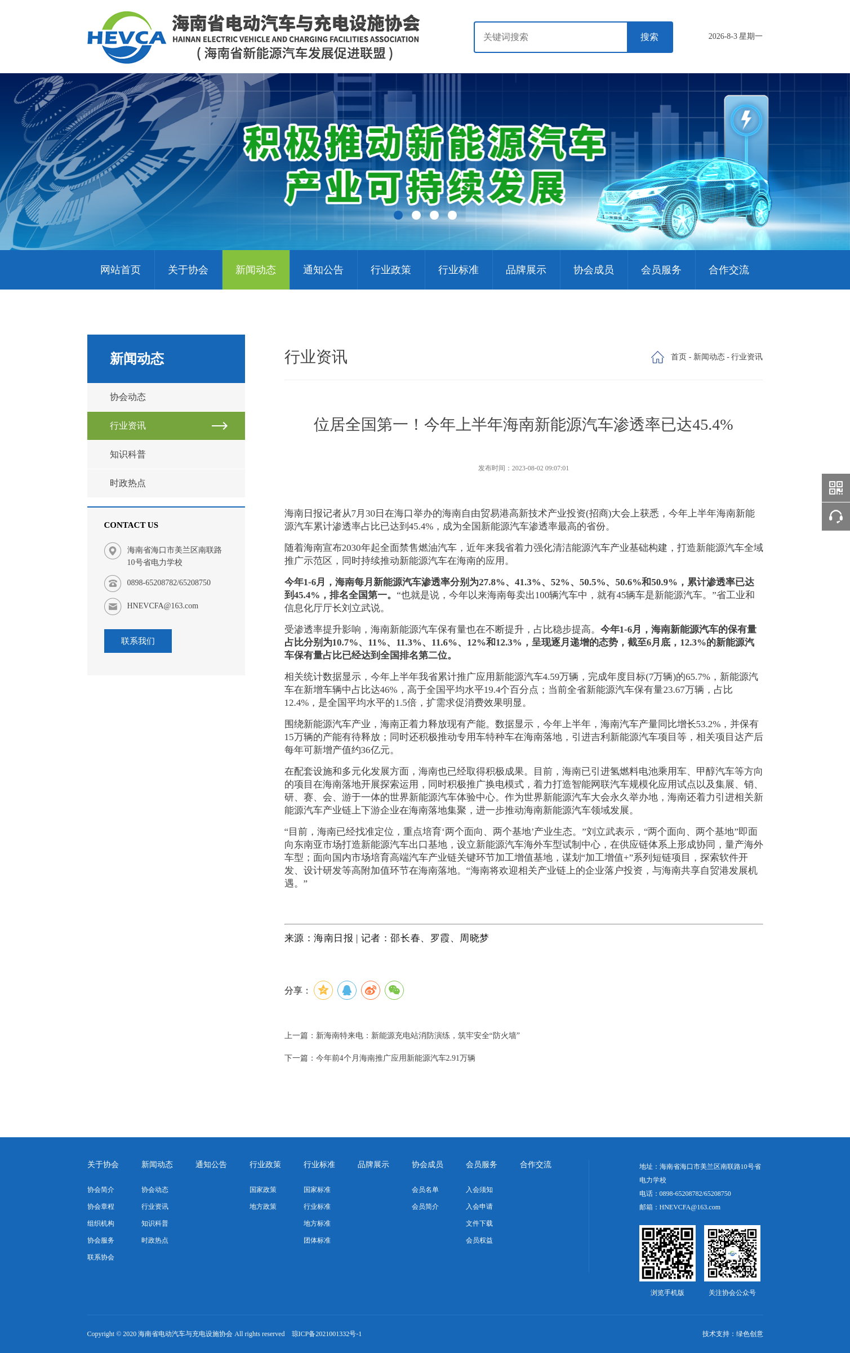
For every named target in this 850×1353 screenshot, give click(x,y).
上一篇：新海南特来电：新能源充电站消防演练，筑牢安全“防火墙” (402, 1035)
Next (810, 163)
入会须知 (479, 1190)
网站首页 (120, 269)
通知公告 (323, 269)
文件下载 (479, 1223)
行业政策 (391, 269)
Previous (39, 163)
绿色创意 (749, 1334)
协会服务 (100, 1240)
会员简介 (425, 1206)
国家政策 (263, 1190)
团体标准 (317, 1240)
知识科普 (128, 454)
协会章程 (100, 1206)
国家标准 (317, 1190)
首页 (679, 357)
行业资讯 (128, 425)
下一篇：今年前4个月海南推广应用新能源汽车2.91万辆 (380, 1058)
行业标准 (458, 269)
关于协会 (188, 269)
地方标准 (317, 1223)
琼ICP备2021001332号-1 (327, 1334)
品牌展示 (526, 269)
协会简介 (100, 1190)
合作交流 (729, 269)
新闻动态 (255, 269)
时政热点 (128, 483)
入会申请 (479, 1206)
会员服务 (661, 269)
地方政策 (263, 1206)
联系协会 (100, 1257)
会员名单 (425, 1190)
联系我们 (138, 641)
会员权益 (479, 1240)
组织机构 (100, 1223)
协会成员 (593, 269)
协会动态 (128, 397)
